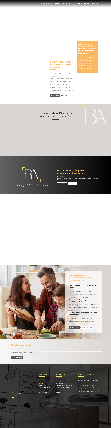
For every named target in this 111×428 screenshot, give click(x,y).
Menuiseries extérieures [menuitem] (62, 387)
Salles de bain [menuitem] (59, 383)
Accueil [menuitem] (43, 3)
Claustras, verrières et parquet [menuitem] (64, 385)
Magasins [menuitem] (58, 392)
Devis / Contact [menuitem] (96, 3)
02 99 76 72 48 (18, 395)
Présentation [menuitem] (49, 3)
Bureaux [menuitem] (58, 390)
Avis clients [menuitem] (87, 3)
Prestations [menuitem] (58, 3)
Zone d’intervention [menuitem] (76, 3)
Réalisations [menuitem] (66, 3)
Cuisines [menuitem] (58, 378)
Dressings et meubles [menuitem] (62, 381)
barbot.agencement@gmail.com (22, 397)
